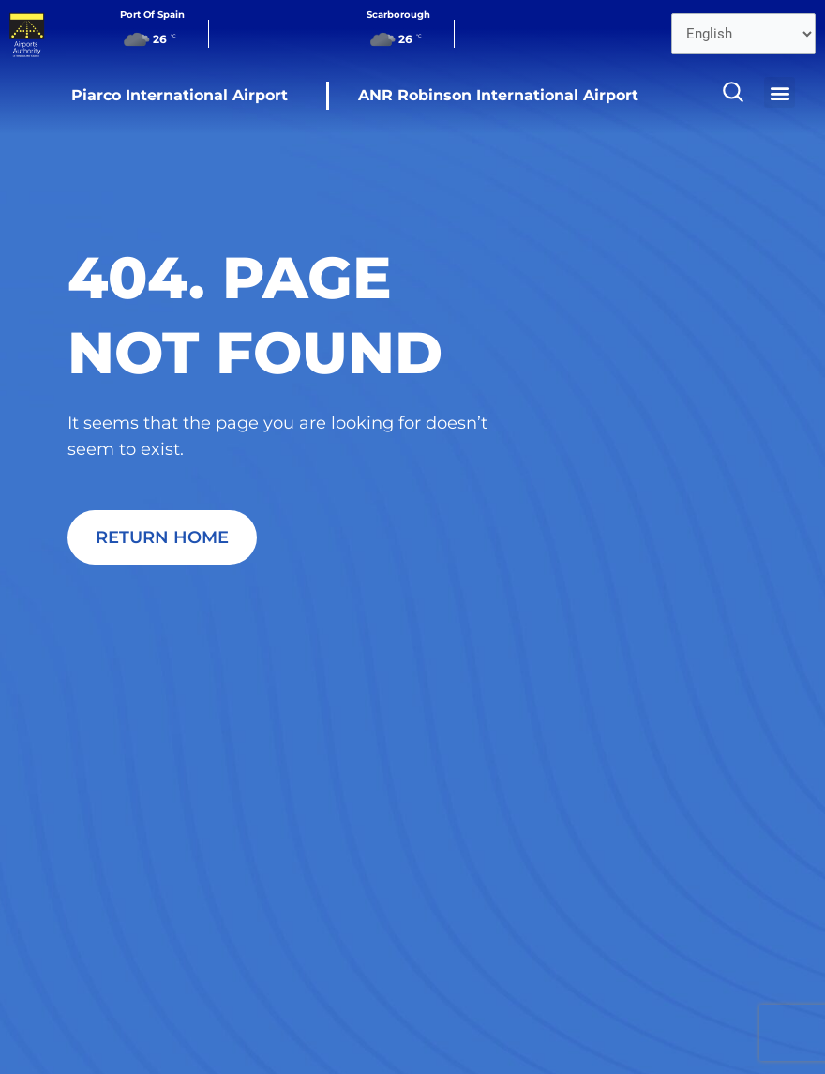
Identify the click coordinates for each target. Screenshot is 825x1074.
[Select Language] (743, 33)
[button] (779, 92)
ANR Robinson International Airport (498, 95)
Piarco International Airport (179, 95)
